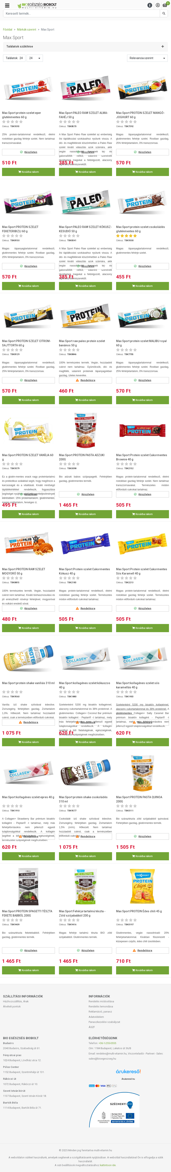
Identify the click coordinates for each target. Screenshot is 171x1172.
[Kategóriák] (7, 5)
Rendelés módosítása (101, 1001)
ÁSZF (92, 1027)
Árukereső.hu (128, 1079)
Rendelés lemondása (101, 1006)
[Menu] (149, 5)
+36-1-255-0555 (107, 1043)
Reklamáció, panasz (100, 1011)
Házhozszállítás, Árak (15, 1001)
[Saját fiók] (157, 5)
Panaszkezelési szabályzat (104, 1021)
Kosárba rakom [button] (28, 172)
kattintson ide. (108, 1165)
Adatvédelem (96, 1016)
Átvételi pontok (12, 1006)
